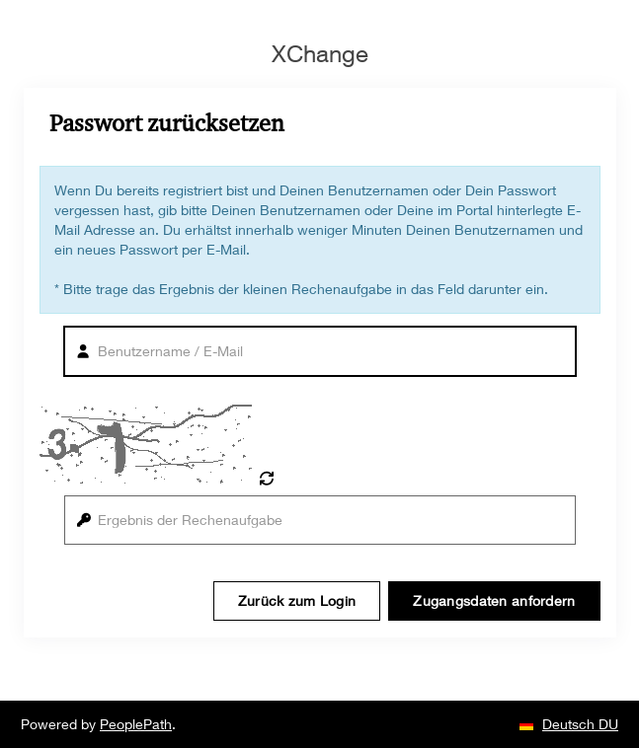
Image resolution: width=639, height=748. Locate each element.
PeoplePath (136, 723)
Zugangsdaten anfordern (494, 600)
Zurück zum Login (297, 600)
